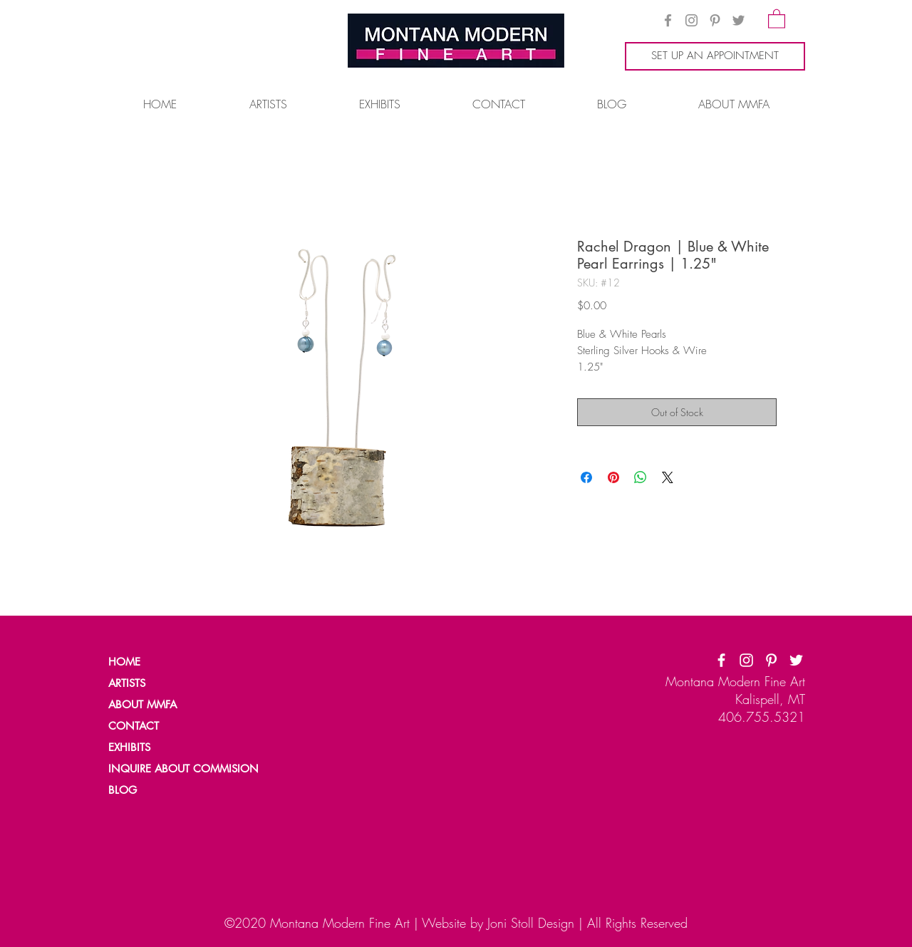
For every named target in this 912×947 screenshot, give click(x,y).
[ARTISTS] (157, 683)
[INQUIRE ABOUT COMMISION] (189, 769)
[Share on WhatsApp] (640, 477)
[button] (776, 18)
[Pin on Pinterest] (613, 477)
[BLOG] (157, 790)
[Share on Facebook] (586, 477)
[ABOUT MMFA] (157, 704)
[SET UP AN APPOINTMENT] (715, 56)
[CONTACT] (157, 726)
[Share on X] (667, 477)
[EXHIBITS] (130, 747)
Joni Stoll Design (530, 922)
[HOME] (157, 662)
